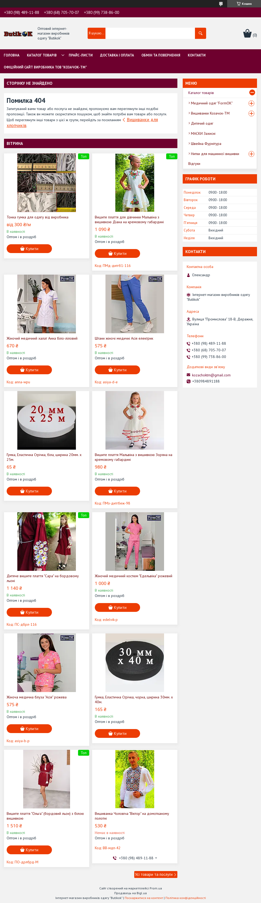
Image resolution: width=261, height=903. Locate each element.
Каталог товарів (42, 55)
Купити (32, 248)
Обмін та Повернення (160, 55)
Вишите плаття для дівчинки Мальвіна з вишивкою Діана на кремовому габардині (129, 219)
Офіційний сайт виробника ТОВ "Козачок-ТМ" (45, 67)
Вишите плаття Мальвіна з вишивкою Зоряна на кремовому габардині (133, 457)
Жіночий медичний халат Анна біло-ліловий (42, 338)
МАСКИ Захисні (203, 133)
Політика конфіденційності (185, 898)
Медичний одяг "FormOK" (212, 103)
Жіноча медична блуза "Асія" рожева (37, 697)
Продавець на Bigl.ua (130, 893)
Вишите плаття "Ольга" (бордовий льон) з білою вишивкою (45, 816)
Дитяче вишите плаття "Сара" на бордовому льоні (43, 578)
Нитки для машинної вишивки (215, 153)
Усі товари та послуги (154, 874)
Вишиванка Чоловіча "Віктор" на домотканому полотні (132, 816)
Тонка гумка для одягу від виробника (37, 217)
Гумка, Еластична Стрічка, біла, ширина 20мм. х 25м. (44, 457)
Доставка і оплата (117, 55)
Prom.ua (156, 888)
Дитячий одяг (202, 123)
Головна (11, 55)
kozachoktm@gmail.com (211, 375)
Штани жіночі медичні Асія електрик (124, 338)
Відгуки (194, 163)
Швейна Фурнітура (206, 143)
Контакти (197, 55)
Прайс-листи (81, 55)
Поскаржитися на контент (144, 898)
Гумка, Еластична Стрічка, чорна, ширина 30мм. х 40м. (134, 699)
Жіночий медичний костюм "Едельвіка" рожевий (133, 575)
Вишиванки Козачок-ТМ (210, 113)
